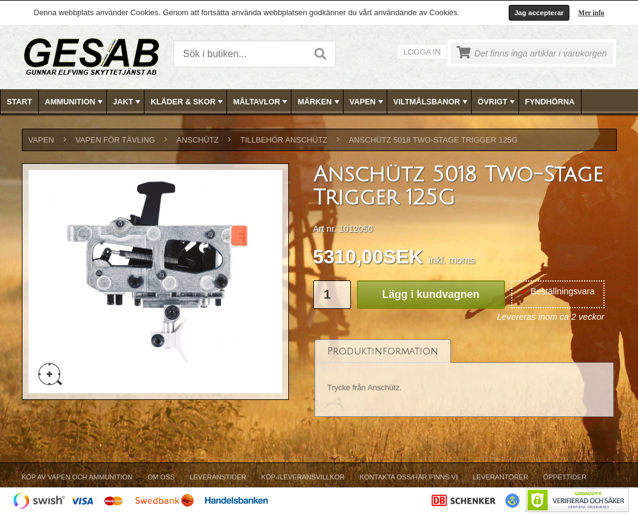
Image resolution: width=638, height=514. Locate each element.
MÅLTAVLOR (261, 102)
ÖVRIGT (497, 102)
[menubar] (319, 101)
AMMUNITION (75, 102)
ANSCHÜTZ (198, 139)
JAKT (128, 102)
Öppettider (564, 477)
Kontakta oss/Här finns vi (408, 477)
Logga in (422, 51)
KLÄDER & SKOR (188, 102)
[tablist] (464, 378)
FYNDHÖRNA (550, 101)
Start (19, 101)
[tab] (382, 351)
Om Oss (161, 477)
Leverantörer (500, 477)
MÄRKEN (319, 102)
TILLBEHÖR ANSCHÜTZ (284, 139)
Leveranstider (217, 477)
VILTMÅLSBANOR (431, 102)
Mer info (592, 12)
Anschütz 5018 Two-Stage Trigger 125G (433, 139)
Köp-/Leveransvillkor (302, 477)
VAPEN (367, 102)
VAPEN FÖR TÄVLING (115, 139)
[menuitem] (20, 101)
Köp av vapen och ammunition (77, 477)
